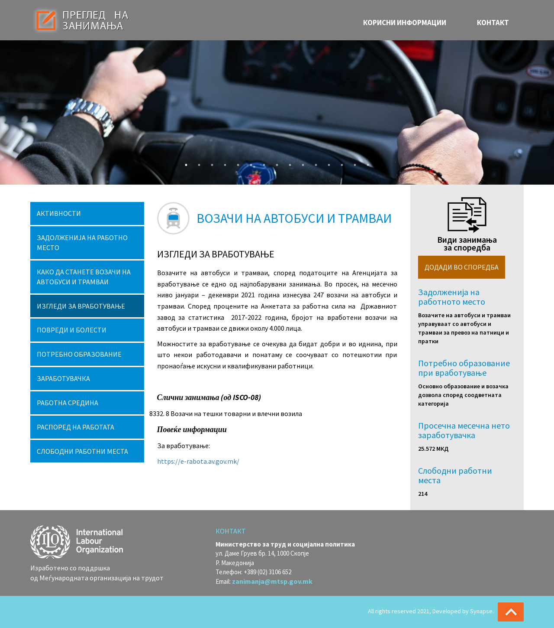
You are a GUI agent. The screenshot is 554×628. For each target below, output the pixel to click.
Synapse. (482, 611)
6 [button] (249, 163)
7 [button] (262, 163)
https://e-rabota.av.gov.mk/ (198, 461)
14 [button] (353, 163)
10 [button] (301, 163)
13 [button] (340, 163)
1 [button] (184, 163)
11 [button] (314, 163)
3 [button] (210, 163)
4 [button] (223, 163)
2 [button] (197, 163)
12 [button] (327, 163)
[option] (277, 112)
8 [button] (275, 163)
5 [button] (236, 163)
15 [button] (366, 163)
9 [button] (288, 163)
